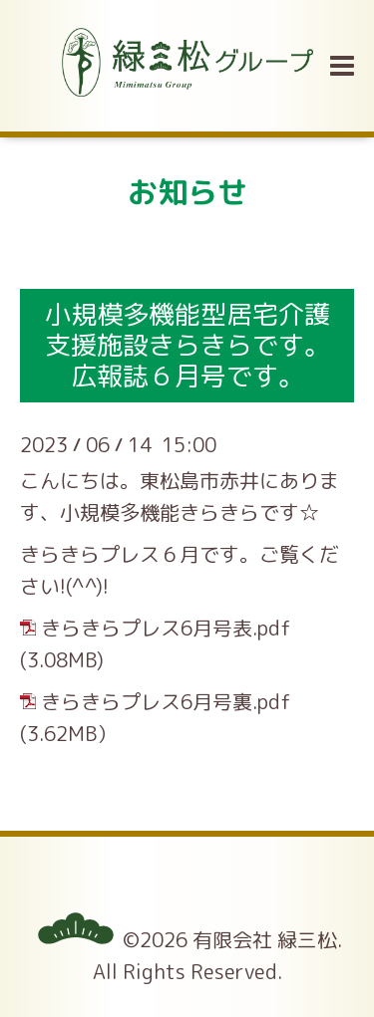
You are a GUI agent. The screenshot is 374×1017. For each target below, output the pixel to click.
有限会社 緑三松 (264, 939)
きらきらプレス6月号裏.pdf (166, 701)
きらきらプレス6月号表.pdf (166, 627)
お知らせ (187, 192)
